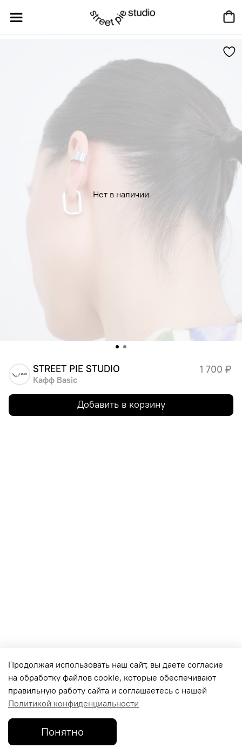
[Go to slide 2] (124, 346)
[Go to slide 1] (117, 346)
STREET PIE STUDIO (76, 369)
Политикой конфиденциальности (73, 703)
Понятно (62, 731)
